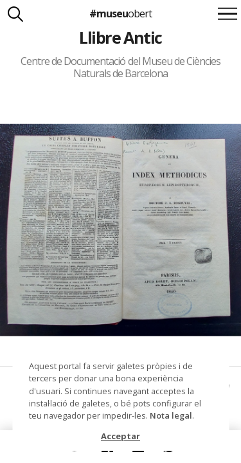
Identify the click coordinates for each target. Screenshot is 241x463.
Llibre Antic (120, 37)
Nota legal (171, 415)
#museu (120, 13)
